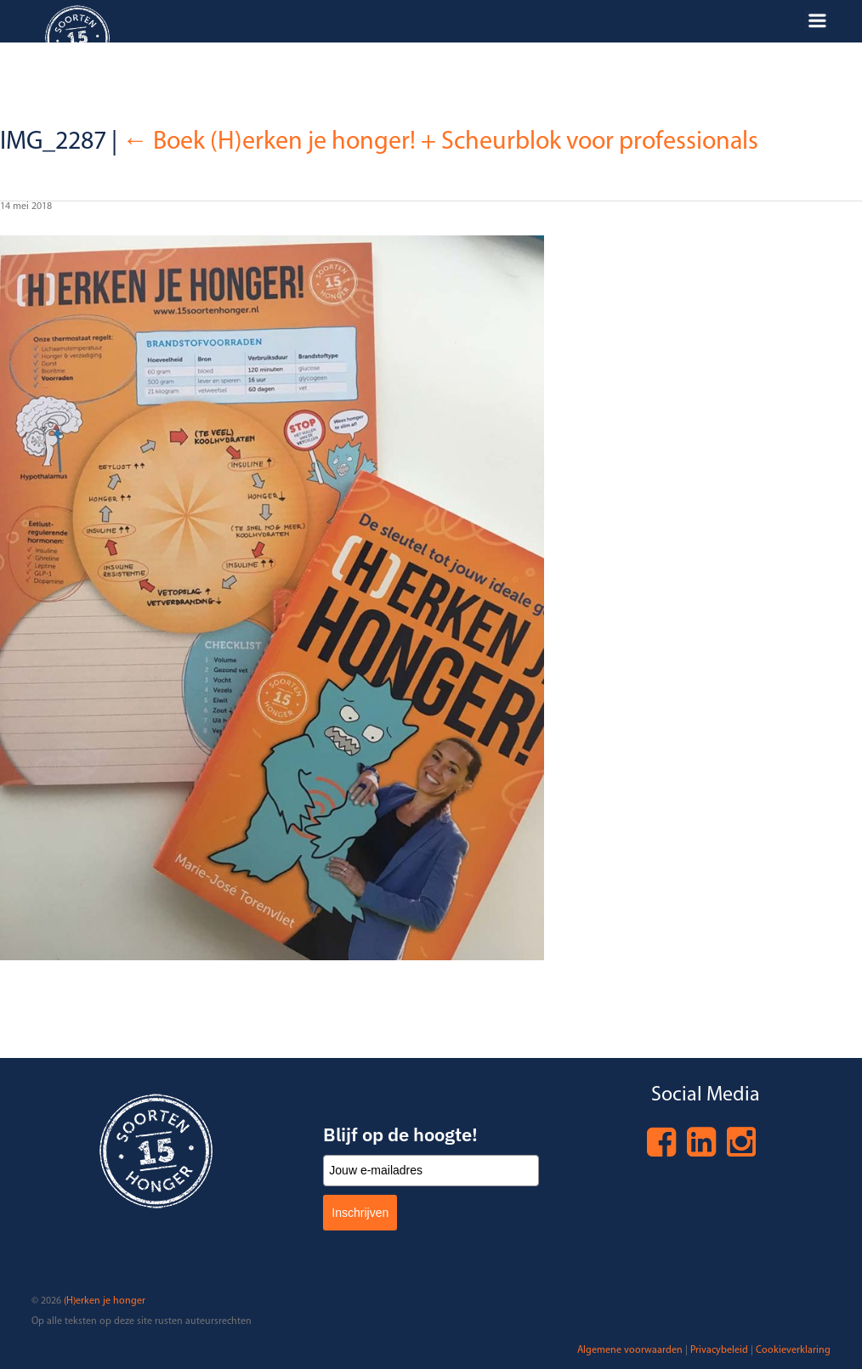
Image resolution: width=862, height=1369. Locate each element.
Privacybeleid (719, 1350)
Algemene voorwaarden (630, 1350)
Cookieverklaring (793, 1350)
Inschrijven (360, 1212)
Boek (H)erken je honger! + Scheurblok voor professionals (440, 142)
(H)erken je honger (104, 1301)
